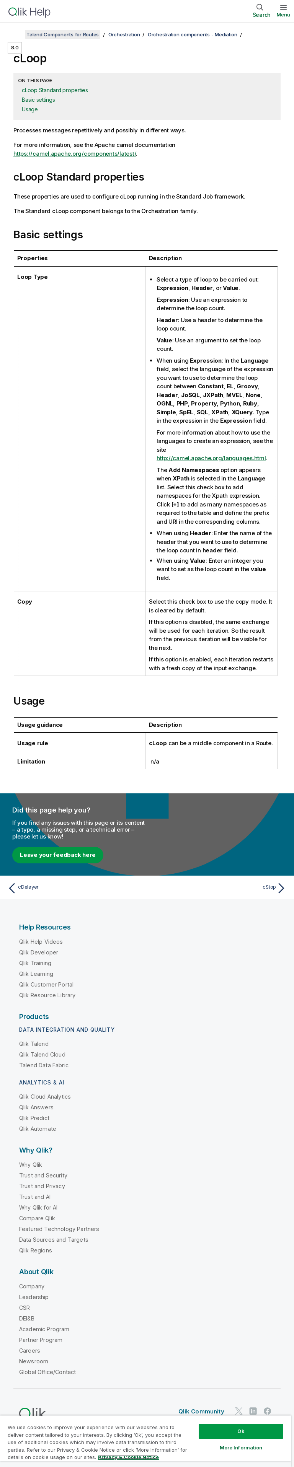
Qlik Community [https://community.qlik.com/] (201, 1411)
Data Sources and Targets (53, 1239)
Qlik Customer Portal (46, 984)
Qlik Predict (34, 1118)
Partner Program (40, 1340)
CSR (24, 1307)
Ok (240, 1431)
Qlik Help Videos (41, 941)
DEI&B (26, 1318)
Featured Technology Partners (59, 1229)
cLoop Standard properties (55, 90)
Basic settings (38, 99)
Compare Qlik (37, 1218)
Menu (283, 14)
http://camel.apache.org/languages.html (211, 458)
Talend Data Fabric (44, 1065)
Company (31, 1286)
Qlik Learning (36, 973)
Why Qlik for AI (38, 1207)
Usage (30, 109)
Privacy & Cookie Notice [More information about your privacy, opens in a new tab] (128, 1457)
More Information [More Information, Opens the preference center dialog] (241, 1447)
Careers (29, 1350)
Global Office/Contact (47, 1372)
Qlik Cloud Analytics (45, 1096)
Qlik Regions (35, 1250)
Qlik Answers (36, 1107)
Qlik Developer (38, 952)
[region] (145, 1441)
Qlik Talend (34, 1043)
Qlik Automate (37, 1128)
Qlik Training (35, 963)
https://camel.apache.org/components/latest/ (74, 153)
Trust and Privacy (42, 1186)
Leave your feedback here (58, 854)
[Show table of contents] (15, 34)
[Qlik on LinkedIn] (253, 1411)
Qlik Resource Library (47, 995)
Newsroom (33, 1361)
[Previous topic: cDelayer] (75, 888)
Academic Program (44, 1329)
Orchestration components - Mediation (192, 34)
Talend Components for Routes (62, 34)
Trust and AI (35, 1196)
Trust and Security (43, 1175)
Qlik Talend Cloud (42, 1054)
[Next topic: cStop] (219, 888)
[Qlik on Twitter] (239, 1411)
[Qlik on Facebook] (267, 1411)
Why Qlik (30, 1164)
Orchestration (124, 34)
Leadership (34, 1297)
